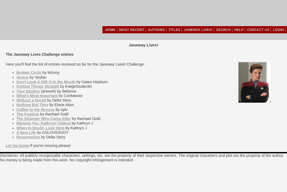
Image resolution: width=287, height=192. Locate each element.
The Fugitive (28, 114)
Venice (23, 77)
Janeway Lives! (198, 30)
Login (278, 30)
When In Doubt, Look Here (41, 128)
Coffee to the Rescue (36, 109)
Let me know (17, 145)
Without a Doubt (31, 100)
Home (110, 30)
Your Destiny (28, 91)
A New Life (26, 132)
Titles (174, 30)
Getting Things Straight (38, 86)
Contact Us (258, 30)
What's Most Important (37, 96)
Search (223, 30)
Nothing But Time (33, 105)
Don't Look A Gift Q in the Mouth (46, 82)
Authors (156, 30)
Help (239, 30)
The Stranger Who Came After (44, 119)
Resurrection (28, 137)
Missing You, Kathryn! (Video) (44, 123)
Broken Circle (29, 72)
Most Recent (132, 30)
